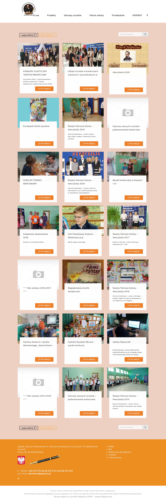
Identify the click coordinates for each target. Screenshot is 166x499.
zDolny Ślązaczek (122, 342)
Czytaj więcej (44, 89)
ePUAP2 (112, 455)
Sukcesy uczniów (72, 15)
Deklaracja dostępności (120, 452)
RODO (111, 446)
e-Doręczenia (115, 457)
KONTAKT (137, 15)
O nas (36, 15)
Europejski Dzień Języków (36, 126)
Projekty (51, 15)
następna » (49, 35)
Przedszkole (118, 15)
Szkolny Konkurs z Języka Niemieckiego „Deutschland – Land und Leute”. (38, 345)
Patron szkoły (96, 15)
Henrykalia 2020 (121, 72)
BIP (110, 449)
